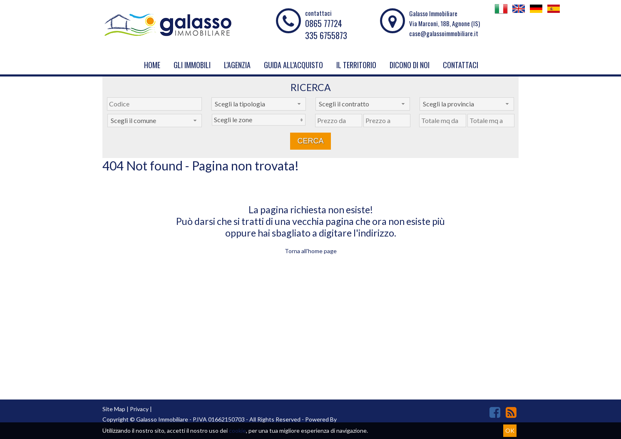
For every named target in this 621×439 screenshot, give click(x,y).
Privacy (139, 408)
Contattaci (460, 64)
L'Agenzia (237, 64)
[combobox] (258, 104)
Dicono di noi (410, 64)
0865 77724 (323, 23)
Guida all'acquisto (293, 64)
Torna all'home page (311, 250)
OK (509, 430)
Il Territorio (356, 64)
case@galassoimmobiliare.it (443, 33)
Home (152, 64)
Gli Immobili (192, 64)
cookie (237, 430)
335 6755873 (326, 35)
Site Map (113, 408)
